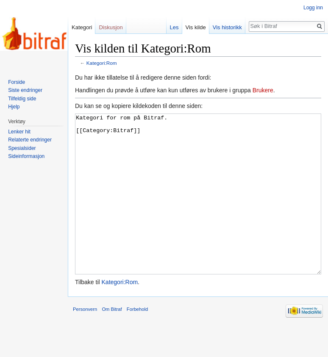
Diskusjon (110, 27)
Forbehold (137, 340)
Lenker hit (19, 132)
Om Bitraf (112, 340)
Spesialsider (22, 148)
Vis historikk (227, 27)
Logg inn (313, 8)
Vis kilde (196, 27)
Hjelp (13, 107)
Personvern (85, 340)
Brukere (263, 90)
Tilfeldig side (22, 99)
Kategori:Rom (101, 63)
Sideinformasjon (26, 156)
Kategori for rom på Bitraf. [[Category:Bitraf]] (198, 209)
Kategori (82, 27)
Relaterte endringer (30, 140)
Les (174, 27)
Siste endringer (25, 90)
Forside (16, 82)
